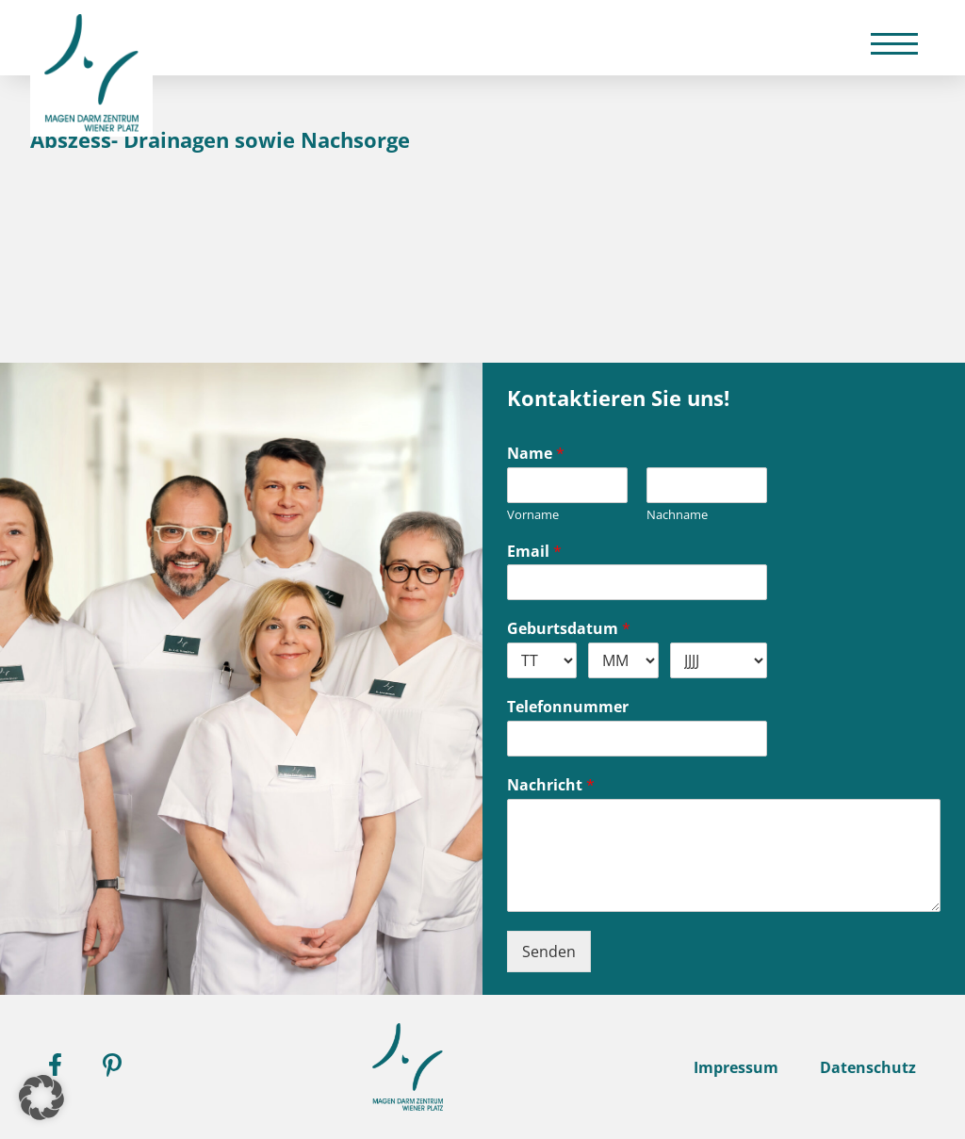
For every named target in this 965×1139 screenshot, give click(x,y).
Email (534, 551)
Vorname (533, 515)
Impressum (736, 1067)
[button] (41, 1097)
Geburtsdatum (568, 629)
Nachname (677, 515)
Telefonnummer (568, 707)
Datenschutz (868, 1067)
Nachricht (551, 785)
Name (535, 454)
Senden (549, 951)
